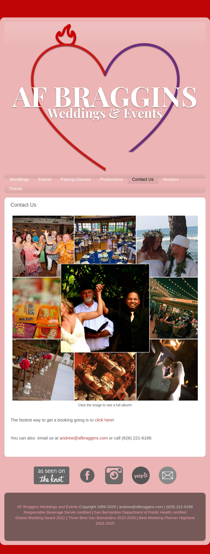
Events (45, 179)
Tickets (15, 188)
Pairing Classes (76, 179)
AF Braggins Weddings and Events (47, 507)
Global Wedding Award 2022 (40, 518)
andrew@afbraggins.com (84, 438)
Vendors (171, 179)
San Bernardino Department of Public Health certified (140, 512)
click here (104, 420)
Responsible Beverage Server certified (57, 512)
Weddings (19, 179)
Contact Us (142, 179)
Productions (111, 179)
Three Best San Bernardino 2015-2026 (102, 518)
